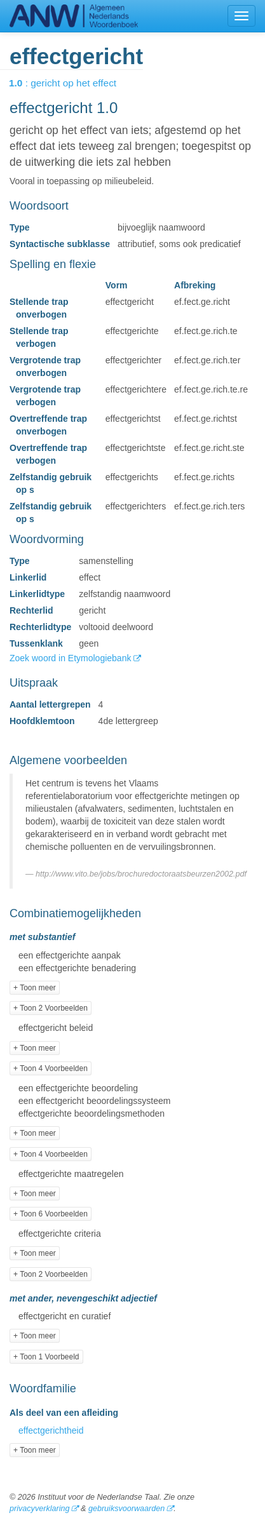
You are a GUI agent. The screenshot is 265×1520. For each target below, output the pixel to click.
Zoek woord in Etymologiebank (71, 658)
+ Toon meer (34, 987)
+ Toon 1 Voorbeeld (46, 1356)
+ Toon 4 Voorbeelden (50, 1068)
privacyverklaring (39, 1508)
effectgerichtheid (50, 1430)
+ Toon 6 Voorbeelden (50, 1213)
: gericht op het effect (71, 82)
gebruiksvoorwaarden (126, 1508)
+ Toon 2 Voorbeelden (50, 1008)
